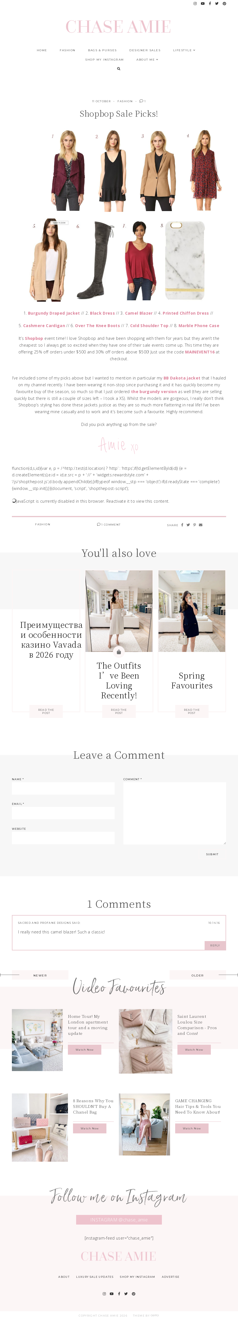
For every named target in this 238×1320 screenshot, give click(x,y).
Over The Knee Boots (97, 325)
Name (18, 779)
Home (42, 50)
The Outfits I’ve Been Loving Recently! (119, 680)
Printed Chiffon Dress (186, 313)
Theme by (146, 1315)
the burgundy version (154, 391)
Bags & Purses (102, 50)
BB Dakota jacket (182, 378)
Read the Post (46, 711)
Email (18, 803)
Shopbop (34, 338)
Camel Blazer (139, 313)
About (64, 1276)
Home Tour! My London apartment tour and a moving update (88, 1024)
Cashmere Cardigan (44, 325)
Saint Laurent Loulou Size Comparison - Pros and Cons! (197, 1024)
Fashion (68, 50)
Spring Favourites (192, 680)
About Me (147, 59)
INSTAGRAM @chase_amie (119, 1220)
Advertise (171, 1276)
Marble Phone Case (199, 325)
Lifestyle (184, 50)
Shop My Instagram (104, 59)
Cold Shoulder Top (149, 325)
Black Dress (102, 313)
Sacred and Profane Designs (44, 922)
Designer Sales (144, 50)
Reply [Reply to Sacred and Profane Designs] (215, 945)
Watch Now (85, 1049)
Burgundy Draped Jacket (54, 313)
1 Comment (109, 524)
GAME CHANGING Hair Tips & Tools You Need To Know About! (198, 1106)
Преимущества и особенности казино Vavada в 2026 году (51, 639)
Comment (132, 779)
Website (19, 828)
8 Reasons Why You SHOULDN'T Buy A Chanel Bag (93, 1106)
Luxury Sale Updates (94, 1276)
